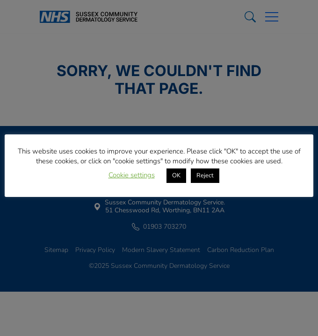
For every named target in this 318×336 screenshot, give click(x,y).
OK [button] (176, 175)
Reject (205, 175)
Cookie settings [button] (131, 175)
